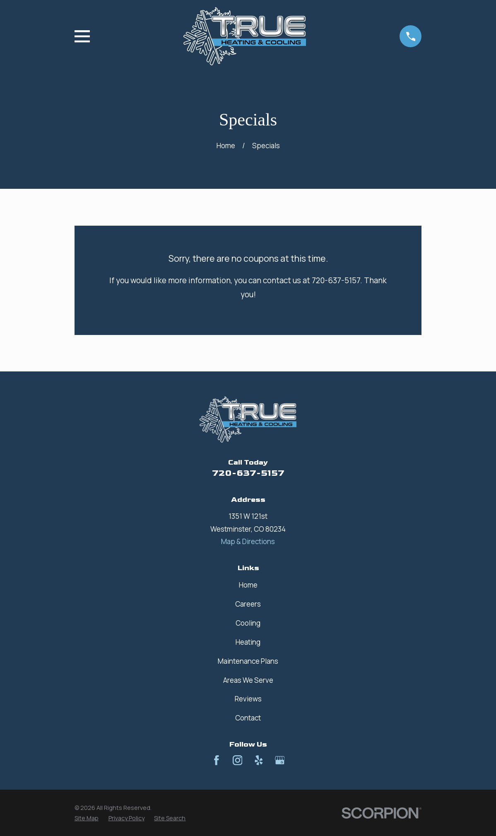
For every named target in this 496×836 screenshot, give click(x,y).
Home (248, 585)
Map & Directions (248, 541)
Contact (248, 718)
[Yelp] (259, 760)
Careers (248, 604)
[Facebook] (217, 760)
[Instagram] (238, 760)
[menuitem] (87, 818)
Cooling (248, 623)
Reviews (248, 698)
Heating (248, 642)
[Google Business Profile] (280, 760)
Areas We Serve (248, 680)
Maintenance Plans (248, 661)
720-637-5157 (248, 473)
